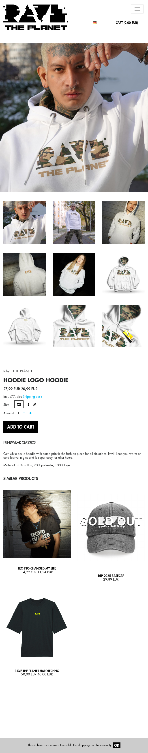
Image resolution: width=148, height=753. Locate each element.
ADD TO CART (20, 427)
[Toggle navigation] (137, 8)
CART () (127, 22)
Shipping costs (33, 396)
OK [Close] (116, 745)
